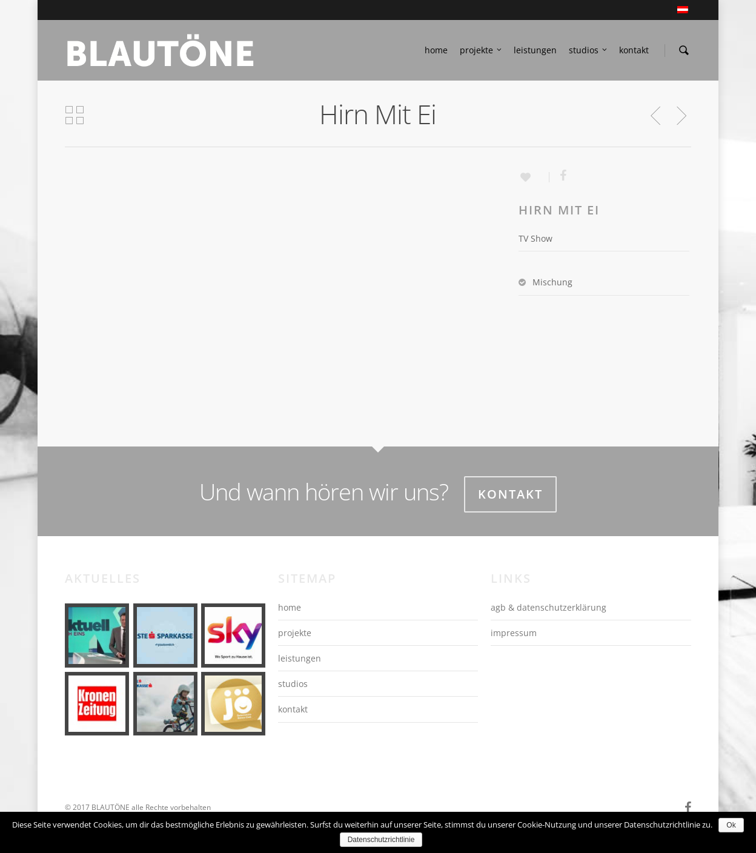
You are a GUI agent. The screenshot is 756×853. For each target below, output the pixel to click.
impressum (514, 633)
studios (588, 50)
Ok (730, 825)
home (436, 50)
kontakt (634, 50)
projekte (481, 50)
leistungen (535, 50)
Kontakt (510, 494)
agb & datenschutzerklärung (548, 607)
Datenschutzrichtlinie (381, 839)
